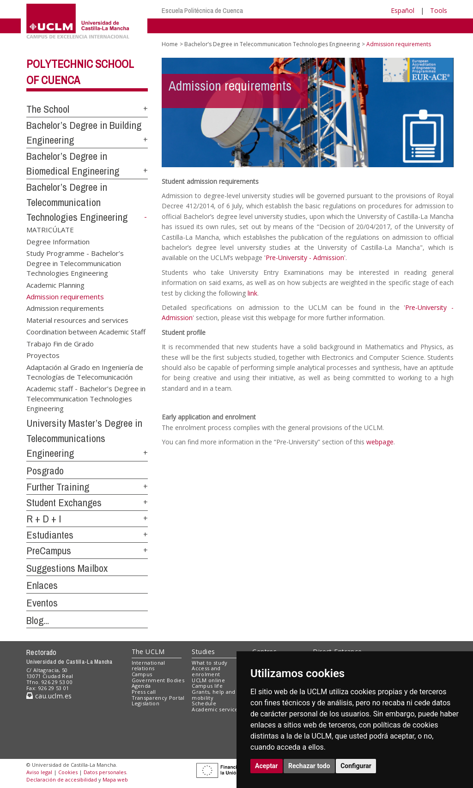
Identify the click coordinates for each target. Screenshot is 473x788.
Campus (142, 674)
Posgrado (45, 471)
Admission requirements (65, 308)
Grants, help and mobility (213, 694)
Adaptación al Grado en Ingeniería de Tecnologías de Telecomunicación (84, 371)
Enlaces (42, 585)
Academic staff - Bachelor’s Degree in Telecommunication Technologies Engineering (86, 398)
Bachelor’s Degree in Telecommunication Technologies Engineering (76, 202)
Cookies (68, 772)
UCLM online (208, 680)
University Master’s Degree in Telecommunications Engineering (84, 438)
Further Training (57, 487)
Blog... (37, 620)
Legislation (146, 703)
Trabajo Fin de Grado (60, 343)
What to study (209, 662)
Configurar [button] (355, 766)
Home (170, 44)
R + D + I (43, 519)
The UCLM (148, 651)
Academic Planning (55, 284)
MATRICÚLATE (50, 229)
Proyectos (43, 355)
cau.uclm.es (49, 695)
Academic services (216, 709)
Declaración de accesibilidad (61, 779)
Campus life (207, 685)
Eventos (42, 603)
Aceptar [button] (266, 766)
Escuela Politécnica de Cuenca (202, 10)
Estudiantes (49, 535)
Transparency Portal (158, 697)
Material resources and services (77, 319)
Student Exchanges (64, 502)
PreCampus (48, 551)
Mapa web (115, 779)
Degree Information (58, 241)
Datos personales (105, 772)
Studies (203, 651)
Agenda (141, 685)
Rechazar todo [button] (309, 766)
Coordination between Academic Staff (86, 331)
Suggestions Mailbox (67, 568)
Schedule (204, 703)
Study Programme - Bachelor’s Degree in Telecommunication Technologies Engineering (75, 263)
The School (47, 109)
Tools (438, 10)
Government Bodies (158, 680)
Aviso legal (39, 772)
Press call (144, 691)
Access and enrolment (206, 671)
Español (402, 10)
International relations (148, 665)
